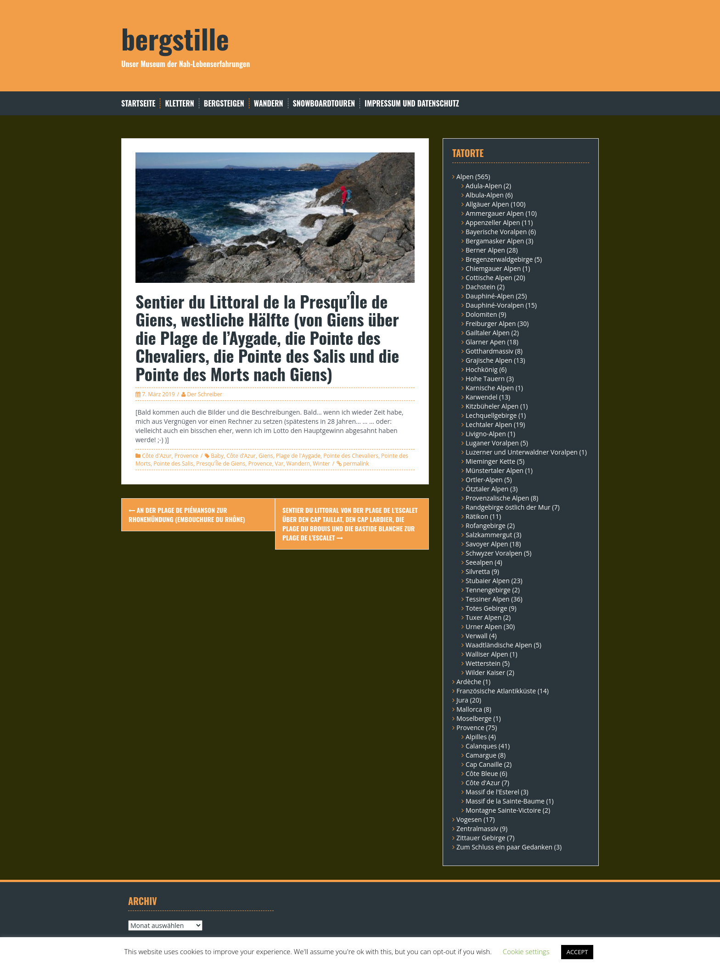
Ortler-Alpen (484, 479)
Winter (321, 463)
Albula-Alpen (485, 195)
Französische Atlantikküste (496, 690)
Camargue (481, 755)
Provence (186, 456)
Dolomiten (481, 314)
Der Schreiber (204, 394)
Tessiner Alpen (488, 599)
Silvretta (478, 571)
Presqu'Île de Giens (220, 463)
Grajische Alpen (489, 360)
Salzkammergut (489, 534)
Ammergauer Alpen (495, 213)
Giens (266, 456)
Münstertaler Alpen (494, 470)
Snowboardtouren (324, 103)
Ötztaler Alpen (487, 488)
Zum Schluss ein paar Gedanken (504, 847)
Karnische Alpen (490, 387)
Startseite (138, 103)
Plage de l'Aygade (298, 456)
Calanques (481, 746)
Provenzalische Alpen (497, 498)
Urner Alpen (484, 626)
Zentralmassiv (477, 828)
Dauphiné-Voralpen (495, 305)
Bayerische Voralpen (496, 231)
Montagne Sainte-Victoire (503, 810)
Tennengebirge (488, 589)
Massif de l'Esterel (492, 791)
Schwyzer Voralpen (494, 553)
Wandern (268, 103)
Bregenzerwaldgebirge (499, 259)
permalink (355, 463)
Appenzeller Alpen (493, 222)
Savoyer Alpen (487, 544)
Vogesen (469, 819)
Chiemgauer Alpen (493, 268)
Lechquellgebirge (491, 415)
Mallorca (469, 709)
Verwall (477, 635)
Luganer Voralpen (492, 443)
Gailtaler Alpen (488, 332)
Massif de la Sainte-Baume (505, 801)
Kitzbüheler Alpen (492, 406)
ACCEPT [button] (577, 952)
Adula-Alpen (484, 185)
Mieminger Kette (490, 461)
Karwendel (481, 397)
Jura (462, 700)
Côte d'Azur (156, 456)
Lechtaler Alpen (489, 424)
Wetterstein (483, 663)
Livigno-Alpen (486, 433)
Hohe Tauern (485, 378)
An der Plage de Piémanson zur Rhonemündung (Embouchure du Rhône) (187, 514)
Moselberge (474, 718)
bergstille (175, 37)
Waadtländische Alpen (499, 645)
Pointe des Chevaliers (350, 456)
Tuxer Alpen (483, 617)
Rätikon (477, 516)
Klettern (179, 103)
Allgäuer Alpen (487, 204)
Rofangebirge (486, 525)
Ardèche (468, 681)
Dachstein (480, 286)
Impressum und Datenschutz (412, 103)
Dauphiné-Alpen (490, 296)
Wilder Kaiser (485, 672)
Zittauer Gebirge (480, 837)
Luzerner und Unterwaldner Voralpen (522, 452)
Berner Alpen (485, 250)
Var (279, 463)
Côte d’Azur (241, 456)
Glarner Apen (486, 341)
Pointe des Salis (173, 463)
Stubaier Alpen (488, 580)
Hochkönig (482, 369)
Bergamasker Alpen (495, 240)
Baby (217, 456)
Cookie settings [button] (526, 951)
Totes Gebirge (486, 608)
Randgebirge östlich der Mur (508, 507)
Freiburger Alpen (491, 323)
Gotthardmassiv (489, 351)
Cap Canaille (484, 764)
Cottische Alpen (489, 277)
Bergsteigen (224, 103)
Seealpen (479, 562)
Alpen (464, 176)
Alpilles (476, 736)
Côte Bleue (482, 773)
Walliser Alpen (487, 654)
